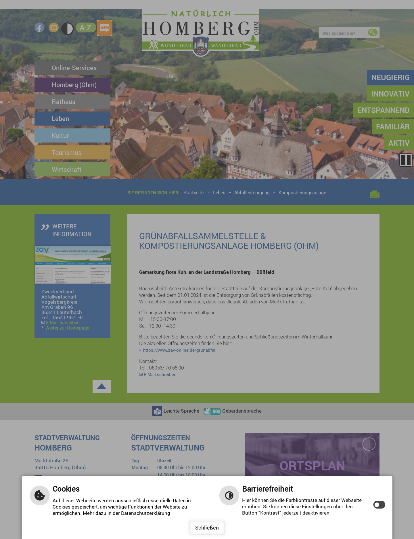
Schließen (207, 527)
